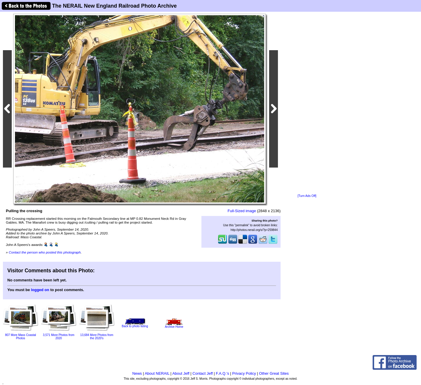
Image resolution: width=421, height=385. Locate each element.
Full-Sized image (242, 211)
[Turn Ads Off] (307, 195)
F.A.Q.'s (222, 373)
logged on (40, 290)
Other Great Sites (274, 373)
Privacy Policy (244, 373)
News (137, 373)
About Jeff (180, 373)
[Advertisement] (307, 103)
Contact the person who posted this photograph (45, 252)
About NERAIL (157, 373)
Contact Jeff (203, 373)
